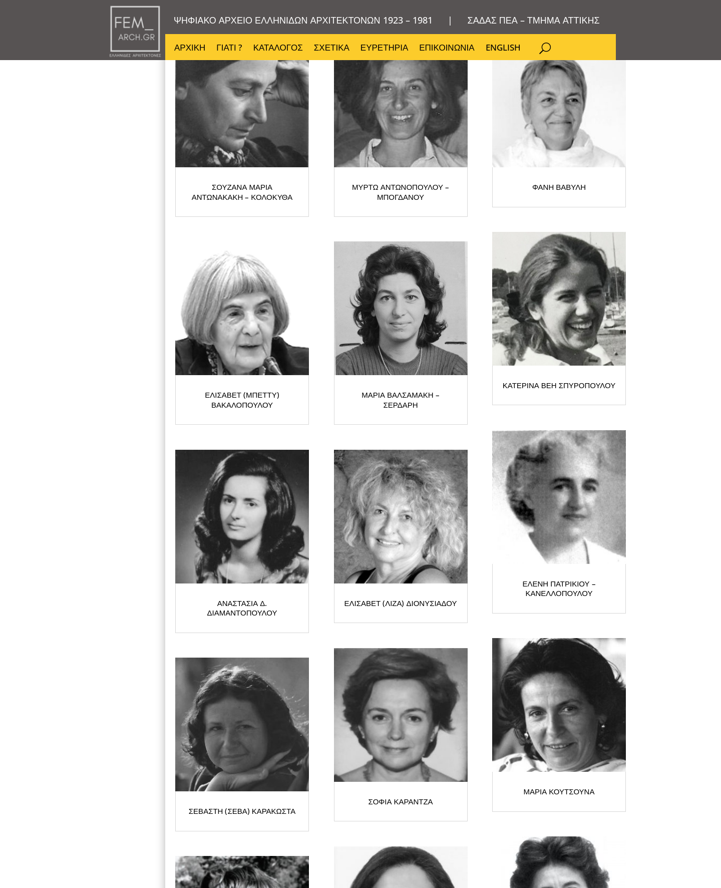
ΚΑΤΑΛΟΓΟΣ (278, 48)
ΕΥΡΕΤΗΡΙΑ (384, 48)
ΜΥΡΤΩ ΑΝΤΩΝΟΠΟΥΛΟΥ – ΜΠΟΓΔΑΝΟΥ (476, 253)
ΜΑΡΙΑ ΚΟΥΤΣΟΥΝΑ (475, 794)
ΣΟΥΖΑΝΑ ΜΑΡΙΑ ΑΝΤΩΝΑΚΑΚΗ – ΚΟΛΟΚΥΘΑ (275, 253)
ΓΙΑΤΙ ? (229, 48)
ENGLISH (503, 48)
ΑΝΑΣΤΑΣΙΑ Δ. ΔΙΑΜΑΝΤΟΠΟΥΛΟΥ (476, 524)
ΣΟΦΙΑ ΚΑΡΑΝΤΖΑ (275, 794)
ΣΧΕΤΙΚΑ (331, 48)
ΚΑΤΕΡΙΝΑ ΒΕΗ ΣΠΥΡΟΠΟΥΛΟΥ (275, 524)
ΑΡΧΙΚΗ (189, 48)
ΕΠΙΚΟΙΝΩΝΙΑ (446, 48)
